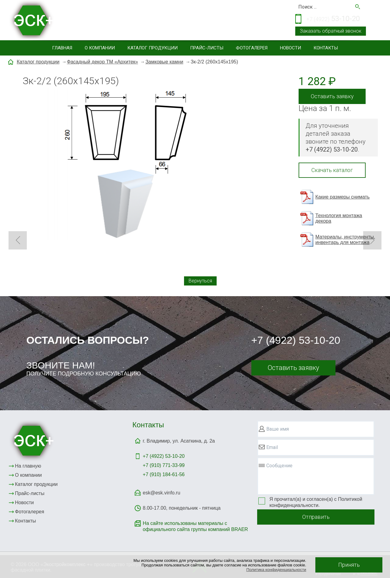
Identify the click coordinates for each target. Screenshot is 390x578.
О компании (100, 48)
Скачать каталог (332, 170)
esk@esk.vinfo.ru (161, 492)
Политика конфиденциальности (276, 569)
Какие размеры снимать (342, 196)
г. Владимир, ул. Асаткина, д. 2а (179, 440)
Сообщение (279, 466)
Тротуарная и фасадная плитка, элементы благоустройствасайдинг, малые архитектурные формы (147, 20)
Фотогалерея (252, 48)
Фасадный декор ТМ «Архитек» (102, 61)
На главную (28, 466)
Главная (62, 48)
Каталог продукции (152, 48)
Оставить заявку (332, 96)
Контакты (326, 48)
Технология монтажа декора (338, 218)
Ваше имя (277, 429)
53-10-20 (333, 19)
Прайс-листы (206, 48)
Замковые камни (164, 61)
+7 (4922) (164, 456)
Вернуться (200, 281)
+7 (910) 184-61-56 (164, 474)
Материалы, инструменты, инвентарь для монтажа (345, 239)
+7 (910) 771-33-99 (164, 465)
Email (272, 447)
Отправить (316, 517)
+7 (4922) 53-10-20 (295, 340)
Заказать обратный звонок (330, 31)
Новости (290, 48)
